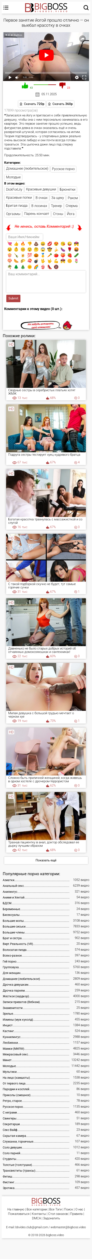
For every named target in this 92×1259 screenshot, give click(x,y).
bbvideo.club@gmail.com (31, 1227)
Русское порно (63, 169)
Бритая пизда (17, 206)
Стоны (58, 214)
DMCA (36, 1218)
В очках (42, 198)
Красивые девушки (41, 189)
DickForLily (14, 189)
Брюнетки (67, 189)
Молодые (13, 177)
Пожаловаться (18, 1214)
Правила (76, 1214)
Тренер (56, 206)
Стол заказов (58, 1214)
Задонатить (51, 1218)
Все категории (37, 1209)
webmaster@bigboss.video (68, 1227)
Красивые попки (19, 198)
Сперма (72, 206)
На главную (15, 1209)
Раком (73, 198)
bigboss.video (55, 1235)
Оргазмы (13, 214)
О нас (79, 1209)
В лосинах (39, 206)
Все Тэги (55, 1209)
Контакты (39, 1214)
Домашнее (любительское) (27, 168)
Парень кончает (36, 214)
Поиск (68, 1209)
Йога (71, 214)
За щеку (57, 198)
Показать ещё (46, 860)
